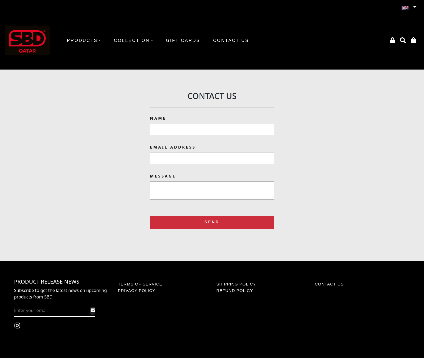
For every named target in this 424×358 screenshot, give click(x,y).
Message (163, 176)
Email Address (173, 147)
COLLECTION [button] (132, 40)
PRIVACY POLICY (136, 290)
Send (212, 222)
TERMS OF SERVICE (140, 284)
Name (158, 118)
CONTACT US (231, 40)
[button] (408, 7)
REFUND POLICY (234, 290)
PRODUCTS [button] (82, 40)
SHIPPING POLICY (236, 284)
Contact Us (211, 96)
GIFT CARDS (183, 40)
